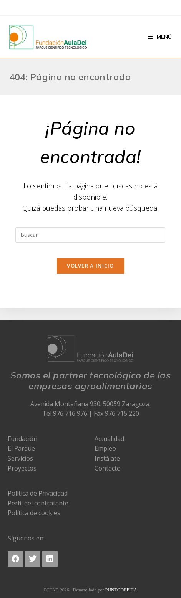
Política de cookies (34, 513)
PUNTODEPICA (121, 590)
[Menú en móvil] (160, 37)
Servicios (20, 458)
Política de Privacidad (38, 493)
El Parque (21, 448)
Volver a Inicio (90, 265)
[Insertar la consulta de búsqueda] (90, 235)
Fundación (22, 438)
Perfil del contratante (38, 503)
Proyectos (22, 468)
